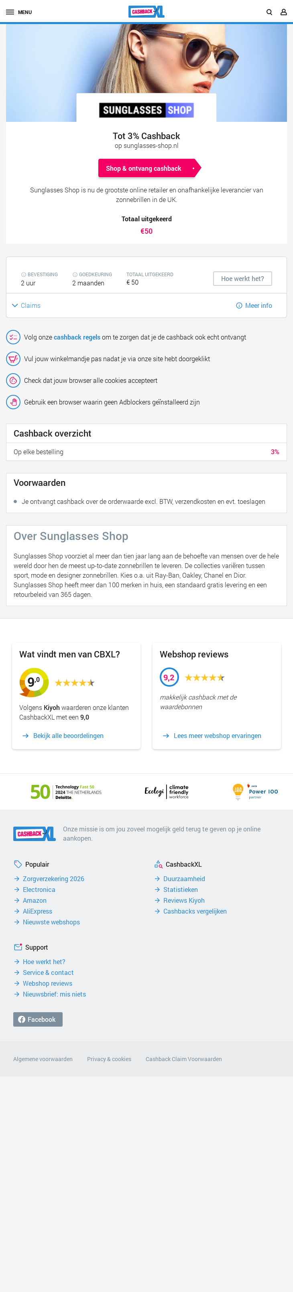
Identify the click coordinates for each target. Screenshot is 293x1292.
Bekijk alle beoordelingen (68, 735)
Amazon (35, 900)
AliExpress (37, 911)
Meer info (258, 305)
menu (19, 12)
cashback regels (77, 337)
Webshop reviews (47, 983)
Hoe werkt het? (44, 961)
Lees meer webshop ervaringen (217, 735)
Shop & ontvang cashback (143, 168)
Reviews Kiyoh (184, 900)
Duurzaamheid (184, 878)
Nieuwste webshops (51, 922)
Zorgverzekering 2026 (53, 878)
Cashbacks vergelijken (195, 911)
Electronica (39, 889)
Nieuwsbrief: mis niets (54, 994)
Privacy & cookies (109, 1059)
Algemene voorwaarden (43, 1059)
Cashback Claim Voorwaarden (184, 1059)
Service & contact (48, 972)
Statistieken (180, 889)
